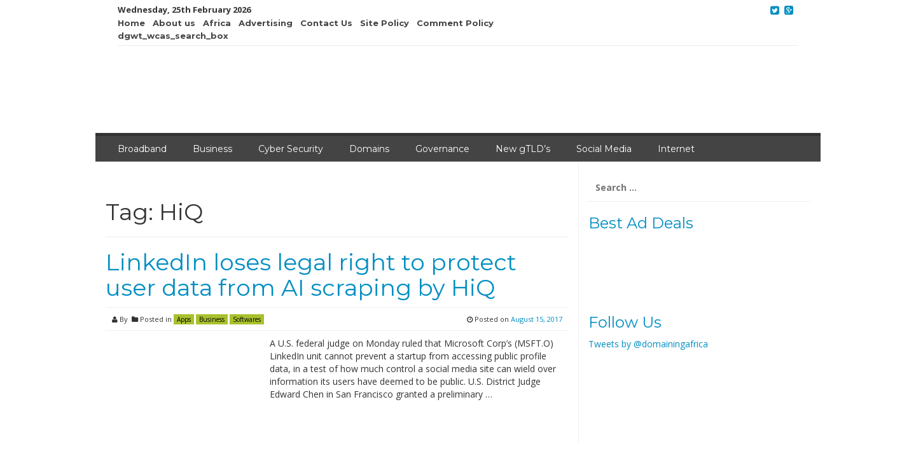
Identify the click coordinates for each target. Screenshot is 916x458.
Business (212, 149)
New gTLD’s (523, 149)
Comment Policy (455, 23)
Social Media (604, 149)
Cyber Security (290, 149)
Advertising (266, 23)
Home (131, 23)
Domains (369, 149)
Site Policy (384, 23)
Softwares (247, 319)
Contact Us (326, 23)
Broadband (142, 149)
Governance (442, 149)
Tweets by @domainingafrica (648, 344)
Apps (184, 319)
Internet (676, 149)
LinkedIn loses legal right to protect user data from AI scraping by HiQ (311, 275)
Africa (217, 23)
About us (174, 23)
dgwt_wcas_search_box (173, 36)
